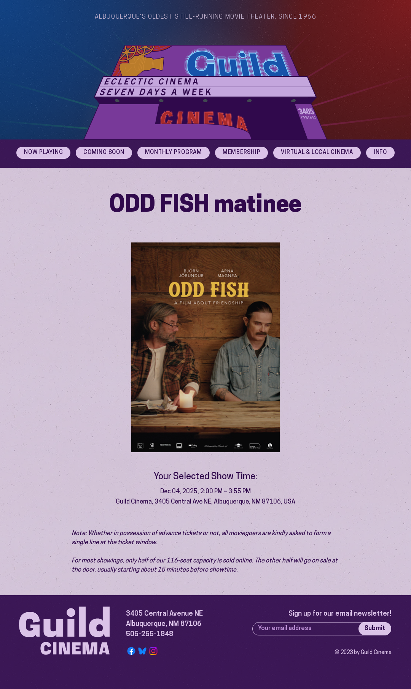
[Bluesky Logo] (142, 651)
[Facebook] (131, 651)
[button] (380, 153)
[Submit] (374, 628)
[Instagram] (153, 651)
